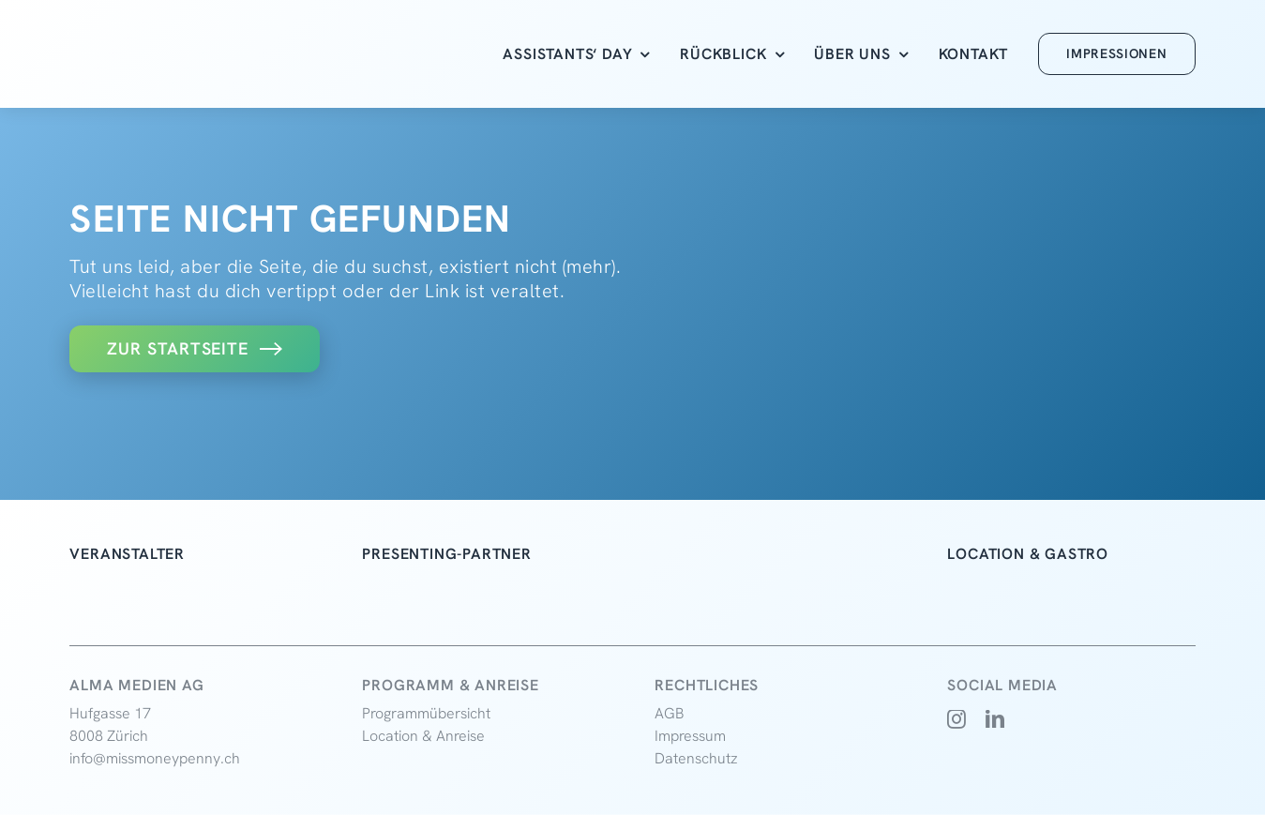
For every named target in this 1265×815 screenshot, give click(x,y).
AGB (670, 713)
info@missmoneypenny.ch (154, 758)
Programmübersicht (426, 713)
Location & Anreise (423, 736)
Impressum (690, 736)
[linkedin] (995, 719)
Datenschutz (696, 758)
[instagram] (957, 719)
